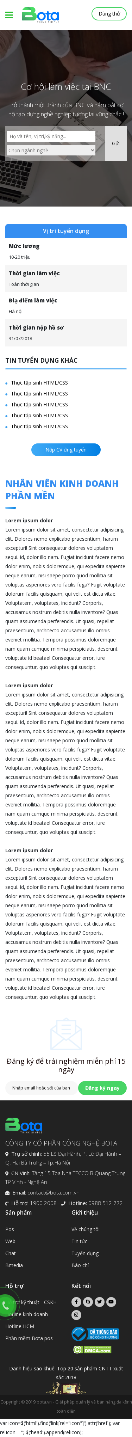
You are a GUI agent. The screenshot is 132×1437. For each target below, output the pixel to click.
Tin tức (79, 1241)
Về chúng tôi (85, 1229)
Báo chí (80, 1265)
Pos (9, 1229)
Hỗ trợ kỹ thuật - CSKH (31, 1302)
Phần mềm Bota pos (29, 1338)
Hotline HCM (19, 1326)
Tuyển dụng (85, 1253)
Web (10, 1241)
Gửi (116, 143)
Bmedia (14, 1265)
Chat (10, 1253)
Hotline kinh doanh (26, 1314)
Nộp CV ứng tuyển (66, 449)
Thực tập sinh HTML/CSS (39, 382)
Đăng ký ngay (102, 1088)
